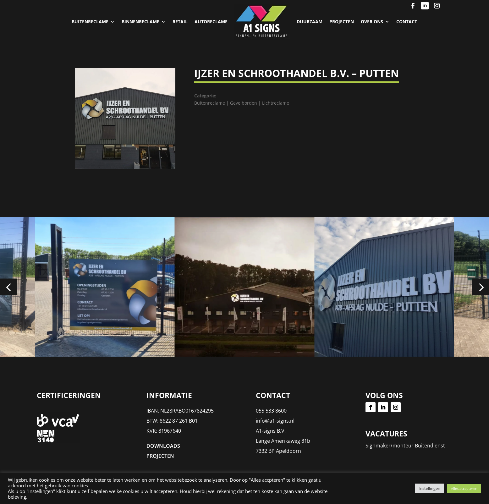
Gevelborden (243, 103)
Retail (180, 22)
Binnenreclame (140, 22)
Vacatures (386, 434)
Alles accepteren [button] (464, 488)
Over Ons (372, 22)
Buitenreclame (90, 22)
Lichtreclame (275, 103)
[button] (8, 287)
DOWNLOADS (163, 445)
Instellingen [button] (429, 488)
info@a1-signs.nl (275, 420)
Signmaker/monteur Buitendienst (405, 445)
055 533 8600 (271, 410)
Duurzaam (309, 22)
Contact (406, 22)
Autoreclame (211, 22)
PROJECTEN (341, 22)
